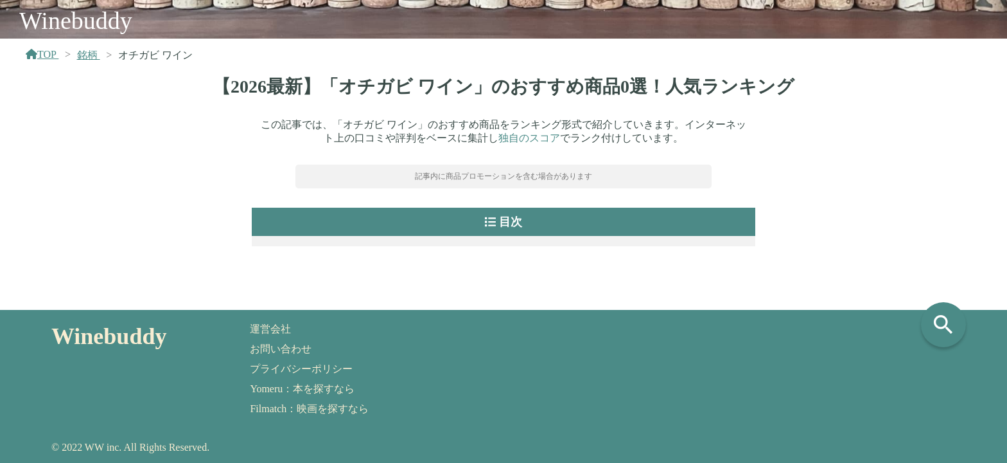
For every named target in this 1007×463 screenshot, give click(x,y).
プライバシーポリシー (301, 368)
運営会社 (270, 328)
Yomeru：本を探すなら (302, 388)
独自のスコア (529, 137)
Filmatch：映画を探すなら (309, 408)
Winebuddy (75, 20)
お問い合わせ (280, 348)
